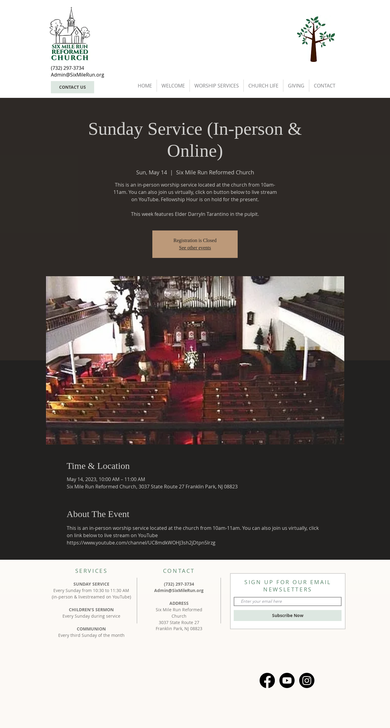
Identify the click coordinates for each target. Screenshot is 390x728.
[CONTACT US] (72, 87)
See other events (195, 247)
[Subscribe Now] (288, 615)
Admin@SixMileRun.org (179, 590)
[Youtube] (287, 680)
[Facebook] (267, 680)
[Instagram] (306, 680)
